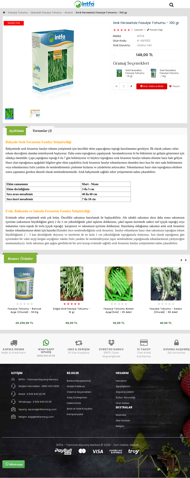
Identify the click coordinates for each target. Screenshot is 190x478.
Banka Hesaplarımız (79, 381)
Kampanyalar (75, 414)
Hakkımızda (74, 403)
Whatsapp (14, 464)
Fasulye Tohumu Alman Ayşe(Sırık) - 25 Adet (119, 310)
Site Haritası (123, 420)
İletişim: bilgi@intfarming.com (36, 417)
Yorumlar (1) (42, 131)
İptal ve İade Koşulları (79, 408)
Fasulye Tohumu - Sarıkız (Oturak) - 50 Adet (166, 310)
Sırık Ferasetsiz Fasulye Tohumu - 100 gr (101, 12)
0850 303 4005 (50, 386)
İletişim (120, 426)
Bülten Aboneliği (125, 397)
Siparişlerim (123, 386)
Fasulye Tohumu (18, 12)
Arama (69, 12)
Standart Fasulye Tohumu (46, 12)
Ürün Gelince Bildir (151, 86)
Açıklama (16, 131)
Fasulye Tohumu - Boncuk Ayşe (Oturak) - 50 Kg (24, 310)
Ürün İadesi (122, 403)
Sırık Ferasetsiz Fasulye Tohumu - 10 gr (129, 73)
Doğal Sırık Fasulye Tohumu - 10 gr (71, 310)
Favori (174, 86)
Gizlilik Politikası (76, 386)
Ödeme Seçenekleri (79, 392)
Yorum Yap (155, 30)
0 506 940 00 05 (36, 394)
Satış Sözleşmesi (77, 397)
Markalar (121, 415)
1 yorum (138, 30)
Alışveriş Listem (125, 392)
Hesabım (121, 381)
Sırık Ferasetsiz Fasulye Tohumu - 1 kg (164, 73)
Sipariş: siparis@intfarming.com (38, 409)
